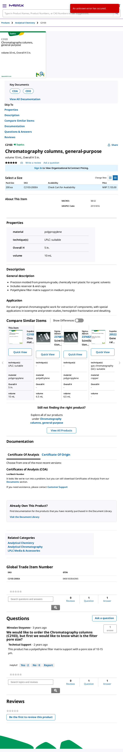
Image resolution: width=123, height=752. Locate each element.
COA (15, 91)
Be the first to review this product (32, 701)
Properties (11, 109)
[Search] (116, 13)
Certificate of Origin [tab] (56, 454)
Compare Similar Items (19, 120)
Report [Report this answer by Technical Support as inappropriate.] (48, 657)
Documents (12, 481)
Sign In (38, 168)
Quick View (20, 352)
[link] (16, 591)
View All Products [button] (61, 430)
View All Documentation (25, 99)
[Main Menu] (4, 5)
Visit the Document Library (24, 516)
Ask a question (104, 610)
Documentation (15, 126)
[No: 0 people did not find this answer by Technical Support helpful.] (36, 657)
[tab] (8, 23)
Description (12, 115)
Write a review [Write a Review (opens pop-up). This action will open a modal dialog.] (33, 162)
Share (113, 144)
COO (28, 91)
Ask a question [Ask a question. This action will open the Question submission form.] (51, 162)
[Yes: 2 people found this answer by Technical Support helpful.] (24, 657)
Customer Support (57, 487)
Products (5, 22)
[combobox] (61, 13)
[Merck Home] (16, 5)
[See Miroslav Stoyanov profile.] (19, 619)
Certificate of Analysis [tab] (23, 454)
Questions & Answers (18, 131)
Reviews (10, 137)
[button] (110, 620)
